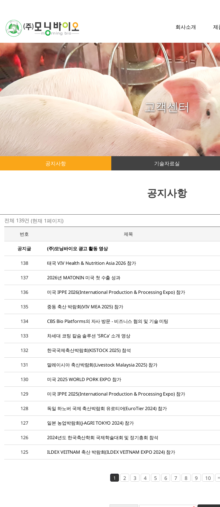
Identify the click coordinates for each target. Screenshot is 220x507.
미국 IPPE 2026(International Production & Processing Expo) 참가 (116, 292)
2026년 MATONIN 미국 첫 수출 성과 (83, 277)
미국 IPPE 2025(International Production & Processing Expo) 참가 (116, 394)
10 (208, 478)
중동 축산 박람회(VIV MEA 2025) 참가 (85, 307)
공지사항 (55, 163)
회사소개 (185, 26)
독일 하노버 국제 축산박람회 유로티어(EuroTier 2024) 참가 (107, 408)
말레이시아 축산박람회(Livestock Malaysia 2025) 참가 (102, 365)
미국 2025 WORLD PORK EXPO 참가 (84, 379)
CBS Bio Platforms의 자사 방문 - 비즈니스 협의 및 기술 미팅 (107, 321)
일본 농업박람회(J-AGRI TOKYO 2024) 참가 (90, 423)
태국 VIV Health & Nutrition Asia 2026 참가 (91, 263)
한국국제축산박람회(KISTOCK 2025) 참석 (89, 350)
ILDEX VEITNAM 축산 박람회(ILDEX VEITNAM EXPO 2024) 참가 (111, 452)
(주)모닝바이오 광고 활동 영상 (77, 248)
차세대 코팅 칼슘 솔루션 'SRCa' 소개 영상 (88, 336)
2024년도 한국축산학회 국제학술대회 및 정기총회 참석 (102, 437)
